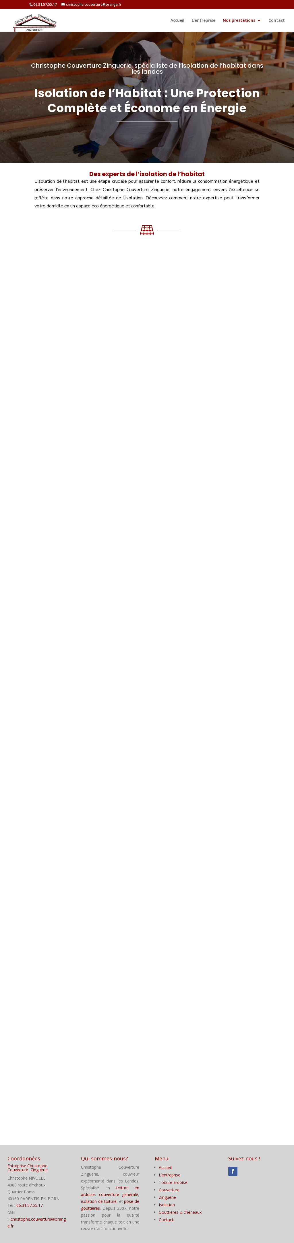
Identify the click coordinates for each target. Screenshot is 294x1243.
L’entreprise (203, 20)
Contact (276, 20)
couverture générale (118, 1194)
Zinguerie (167, 1197)
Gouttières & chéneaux (180, 1212)
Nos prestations (239, 20)
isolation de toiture (99, 1201)
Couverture (169, 1190)
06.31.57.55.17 (29, 1205)
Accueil (177, 20)
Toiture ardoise (173, 1182)
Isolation (167, 1204)
